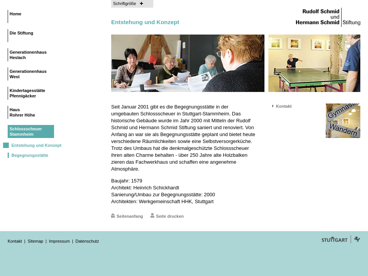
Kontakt (284, 106)
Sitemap (35, 241)
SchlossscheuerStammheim (26, 131)
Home (15, 14)
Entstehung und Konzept (36, 145)
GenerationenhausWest (28, 74)
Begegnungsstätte (30, 155)
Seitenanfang (130, 216)
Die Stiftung (21, 33)
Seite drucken (170, 216)
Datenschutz (87, 241)
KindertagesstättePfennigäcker (27, 93)
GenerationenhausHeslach (28, 55)
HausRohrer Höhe (22, 112)
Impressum (59, 241)
